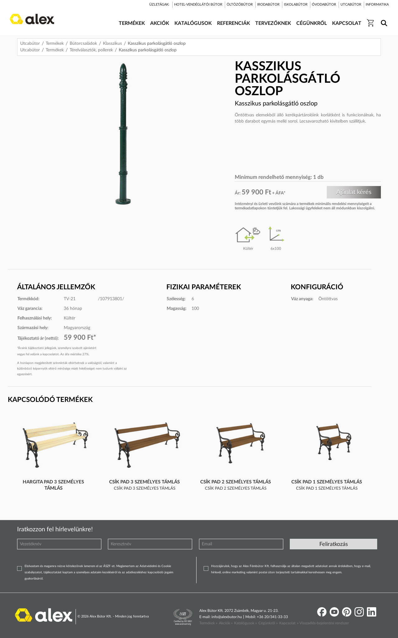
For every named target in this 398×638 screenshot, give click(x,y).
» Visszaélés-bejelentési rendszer (323, 623)
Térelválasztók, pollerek (91, 50)
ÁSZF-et (109, 566)
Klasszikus (112, 43)
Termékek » (208, 623)
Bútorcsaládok (83, 43)
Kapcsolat (287, 623)
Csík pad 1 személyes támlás (326, 482)
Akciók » (226, 623)
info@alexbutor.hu (226, 617)
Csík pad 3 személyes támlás (144, 482)
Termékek (55, 43)
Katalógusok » (245, 623)
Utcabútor (30, 43)
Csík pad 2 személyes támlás (235, 482)
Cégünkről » (268, 623)
